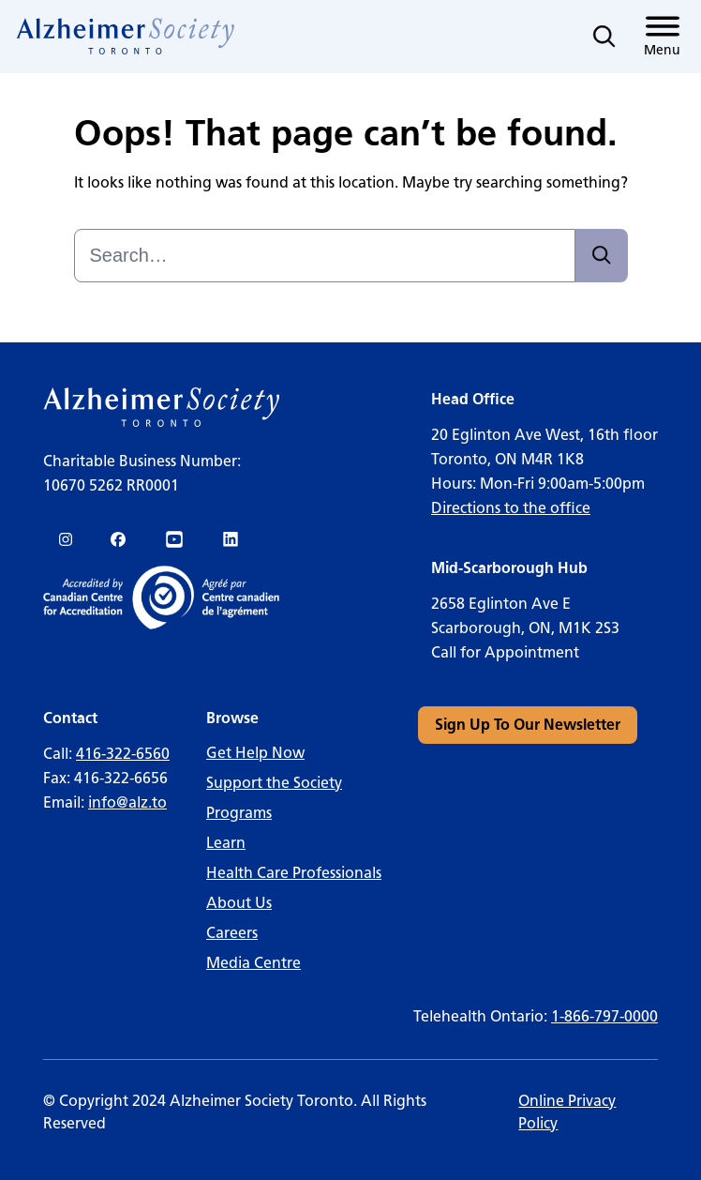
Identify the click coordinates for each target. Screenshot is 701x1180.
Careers (232, 933)
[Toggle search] (604, 36)
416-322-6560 (123, 754)
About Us (239, 903)
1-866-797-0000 (604, 1016)
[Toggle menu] (662, 37)
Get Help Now (255, 753)
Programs (239, 813)
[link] (126, 36)
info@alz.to (127, 802)
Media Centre (253, 963)
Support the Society (274, 783)
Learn (226, 843)
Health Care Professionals (293, 873)
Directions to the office (510, 508)
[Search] (601, 255)
